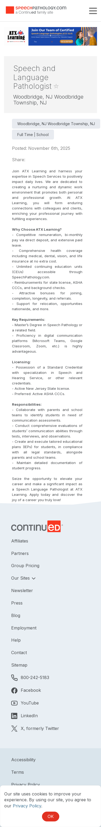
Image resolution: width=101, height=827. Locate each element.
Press (17, 603)
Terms (17, 772)
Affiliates (19, 541)
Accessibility (23, 759)
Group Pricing (25, 565)
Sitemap (19, 665)
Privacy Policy (25, 784)
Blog (15, 615)
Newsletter (22, 590)
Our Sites (21, 578)
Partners (20, 553)
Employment (23, 628)
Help (16, 640)
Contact (19, 652)
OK (51, 816)
